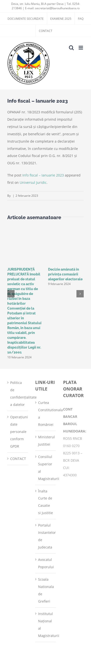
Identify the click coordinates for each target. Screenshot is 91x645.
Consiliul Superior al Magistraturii (45, 467)
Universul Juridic (33, 182)
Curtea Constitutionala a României (45, 413)
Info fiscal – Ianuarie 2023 (43, 175)
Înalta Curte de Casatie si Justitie (45, 502)
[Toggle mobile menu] (81, 47)
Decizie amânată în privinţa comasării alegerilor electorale (65, 274)
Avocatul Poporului (45, 563)
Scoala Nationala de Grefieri (45, 590)
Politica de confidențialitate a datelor (17, 393)
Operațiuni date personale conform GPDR (17, 432)
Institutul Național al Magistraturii (45, 624)
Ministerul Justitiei (45, 441)
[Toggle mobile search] (71, 47)
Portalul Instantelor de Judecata (45, 536)
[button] (11, 293)
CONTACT (17, 458)
